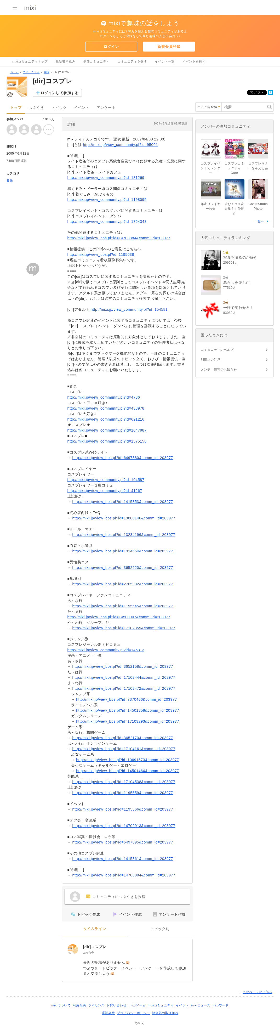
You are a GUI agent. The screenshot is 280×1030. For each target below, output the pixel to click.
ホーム (14, 72)
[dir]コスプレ (94, 947)
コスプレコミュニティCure (234, 168)
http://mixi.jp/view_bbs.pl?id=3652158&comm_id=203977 (122, 666)
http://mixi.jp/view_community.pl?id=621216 (106, 419)
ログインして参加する (60, 93)
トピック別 (159, 929)
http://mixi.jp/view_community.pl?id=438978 (106, 408)
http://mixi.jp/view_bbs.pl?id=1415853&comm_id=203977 (122, 502)
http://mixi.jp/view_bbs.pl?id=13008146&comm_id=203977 (123, 518)
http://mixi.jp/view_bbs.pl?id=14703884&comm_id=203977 (118, 238)
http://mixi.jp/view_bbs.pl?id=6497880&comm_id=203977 (122, 458)
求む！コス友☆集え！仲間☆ (234, 208)
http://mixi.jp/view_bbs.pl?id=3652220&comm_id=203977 (122, 567)
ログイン (111, 46)
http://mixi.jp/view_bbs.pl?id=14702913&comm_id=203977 (123, 826)
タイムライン (94, 929)
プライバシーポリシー (133, 1013)
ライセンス (96, 1005)
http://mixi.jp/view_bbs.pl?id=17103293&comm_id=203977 (127, 721)
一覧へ (259, 221)
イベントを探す (193, 61)
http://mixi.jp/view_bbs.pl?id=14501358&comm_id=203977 (127, 710)
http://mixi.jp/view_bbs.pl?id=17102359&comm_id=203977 (123, 628)
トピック (59, 108)
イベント (81, 108)
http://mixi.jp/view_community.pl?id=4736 (103, 397)
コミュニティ (31, 72)
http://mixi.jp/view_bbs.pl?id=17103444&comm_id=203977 (123, 677)
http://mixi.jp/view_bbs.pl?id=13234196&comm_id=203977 (123, 535)
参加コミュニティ (96, 61)
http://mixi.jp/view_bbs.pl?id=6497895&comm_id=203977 (122, 842)
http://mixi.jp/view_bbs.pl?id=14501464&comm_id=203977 (127, 771)
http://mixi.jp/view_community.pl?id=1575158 (107, 441)
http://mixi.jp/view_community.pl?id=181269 (106, 178)
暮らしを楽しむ (236, 282)
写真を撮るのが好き (240, 257)
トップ (16, 108)
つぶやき (36, 108)
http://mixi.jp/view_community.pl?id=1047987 (107, 430)
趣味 (46, 72)
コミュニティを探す (132, 61)
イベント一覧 (165, 61)
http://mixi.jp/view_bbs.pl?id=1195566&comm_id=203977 (122, 809)
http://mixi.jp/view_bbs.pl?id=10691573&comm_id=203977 (127, 760)
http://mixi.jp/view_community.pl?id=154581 (129, 309)
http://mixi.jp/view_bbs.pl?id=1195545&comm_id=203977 (122, 606)
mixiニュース (200, 1005)
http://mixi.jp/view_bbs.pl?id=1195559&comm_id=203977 (122, 793)
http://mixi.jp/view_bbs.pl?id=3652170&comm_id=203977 (122, 738)
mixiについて (61, 1005)
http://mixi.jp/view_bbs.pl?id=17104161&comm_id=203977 (123, 749)
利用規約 (79, 1005)
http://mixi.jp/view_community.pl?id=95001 (120, 145)
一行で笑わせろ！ (238, 307)
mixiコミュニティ (161, 1005)
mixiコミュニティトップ (30, 61)
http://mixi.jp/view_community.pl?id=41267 (104, 491)
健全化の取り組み (165, 1013)
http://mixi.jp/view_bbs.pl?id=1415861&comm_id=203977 (122, 859)
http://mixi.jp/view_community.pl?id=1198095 (107, 199)
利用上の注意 (211, 359)
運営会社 (108, 1013)
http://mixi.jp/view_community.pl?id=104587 (106, 480)
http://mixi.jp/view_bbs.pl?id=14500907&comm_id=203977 (118, 617)
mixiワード (221, 1005)
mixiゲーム (138, 1005)
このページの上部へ (257, 992)
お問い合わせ (117, 1005)
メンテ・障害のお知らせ (219, 369)
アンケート (106, 108)
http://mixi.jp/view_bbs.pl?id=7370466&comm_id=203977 (126, 699)
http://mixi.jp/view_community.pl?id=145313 (106, 650)
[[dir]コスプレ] (72, 949)
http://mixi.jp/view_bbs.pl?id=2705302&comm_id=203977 (122, 584)
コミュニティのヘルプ (217, 350)
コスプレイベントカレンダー (211, 168)
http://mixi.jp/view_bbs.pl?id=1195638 (100, 254)
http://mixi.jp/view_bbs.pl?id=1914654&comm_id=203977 (122, 551)
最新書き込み (66, 61)
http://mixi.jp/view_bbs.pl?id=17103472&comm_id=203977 (123, 688)
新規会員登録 (168, 46)
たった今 (88, 952)
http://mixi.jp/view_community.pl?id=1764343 (107, 221)
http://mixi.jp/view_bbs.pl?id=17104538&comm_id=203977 (123, 782)
